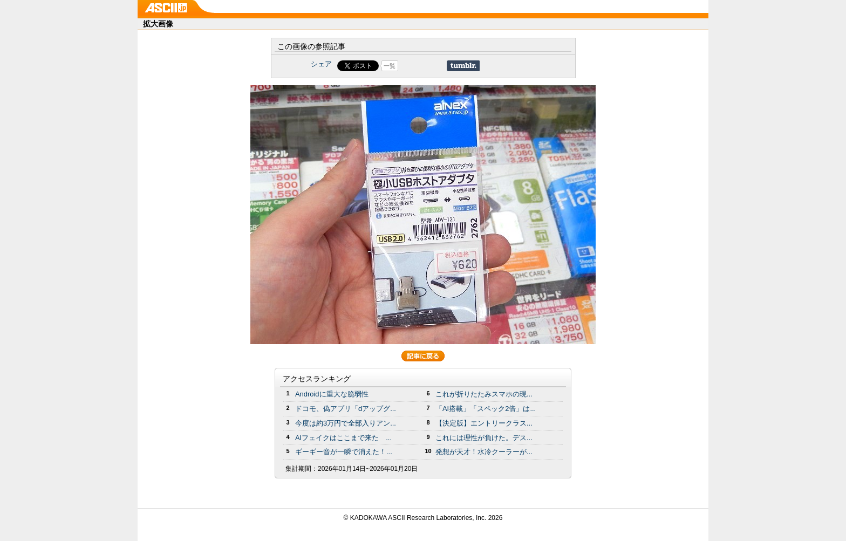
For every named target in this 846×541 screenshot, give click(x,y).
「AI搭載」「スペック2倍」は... (485, 409)
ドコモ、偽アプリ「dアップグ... (345, 409)
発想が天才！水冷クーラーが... (484, 452)
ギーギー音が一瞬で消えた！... (343, 452)
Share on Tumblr (463, 65)
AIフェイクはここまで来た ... (343, 438)
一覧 (389, 66)
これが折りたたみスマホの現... (484, 394)
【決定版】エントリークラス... (484, 423)
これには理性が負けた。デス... (484, 438)
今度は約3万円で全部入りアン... (345, 423)
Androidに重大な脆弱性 (332, 394)
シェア (321, 64)
